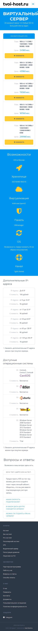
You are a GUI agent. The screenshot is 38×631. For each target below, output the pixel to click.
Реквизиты (7, 592)
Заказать (19, 56)
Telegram (7, 617)
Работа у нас (7, 570)
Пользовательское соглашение (14, 603)
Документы (7, 599)
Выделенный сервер (10, 549)
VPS (4, 545)
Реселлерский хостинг (11, 541)
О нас (5, 588)
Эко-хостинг (7, 534)
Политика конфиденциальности (15, 606)
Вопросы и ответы (10, 574)
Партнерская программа (12, 567)
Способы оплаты (9, 578)
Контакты (6, 596)
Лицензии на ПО (9, 556)
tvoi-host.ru (28, 628)
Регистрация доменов (11, 552)
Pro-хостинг (7, 538)
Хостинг (6, 530)
